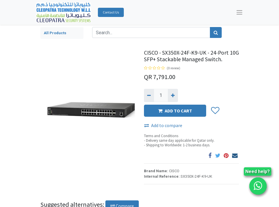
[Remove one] (149, 95)
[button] (215, 111)
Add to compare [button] (163, 125)
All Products (55, 33)
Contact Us (111, 12)
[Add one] (173, 95)
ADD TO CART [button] (175, 111)
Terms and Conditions (161, 135)
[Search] (216, 32)
